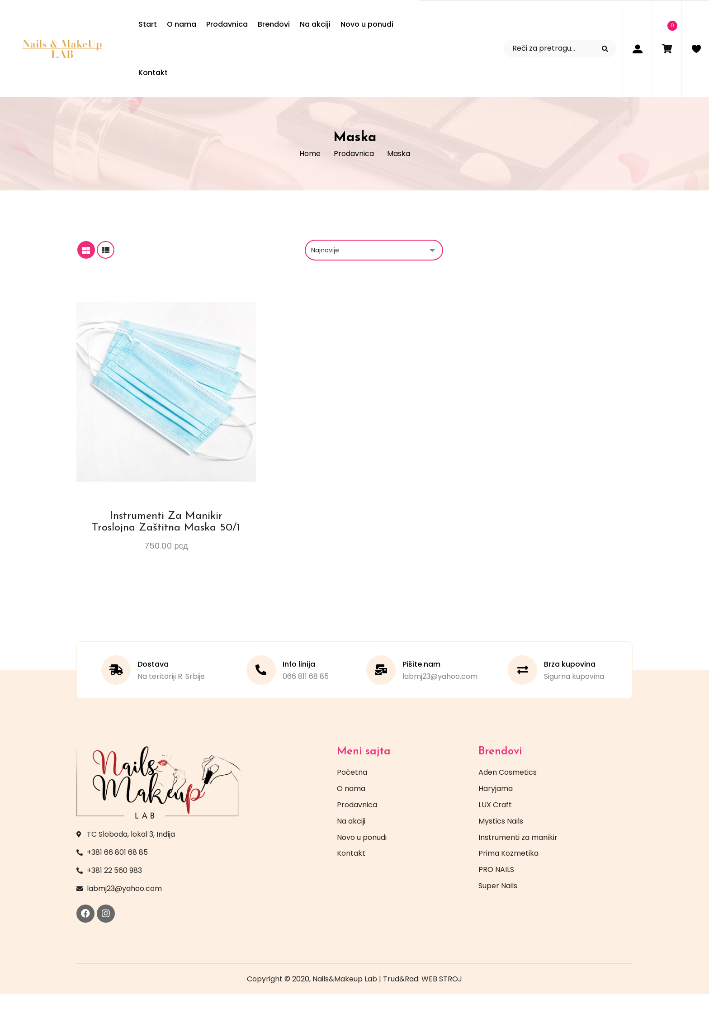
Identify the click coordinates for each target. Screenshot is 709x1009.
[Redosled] (374, 265)
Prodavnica (354, 161)
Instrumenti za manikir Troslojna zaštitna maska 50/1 (166, 537)
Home (310, 161)
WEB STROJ (441, 994)
